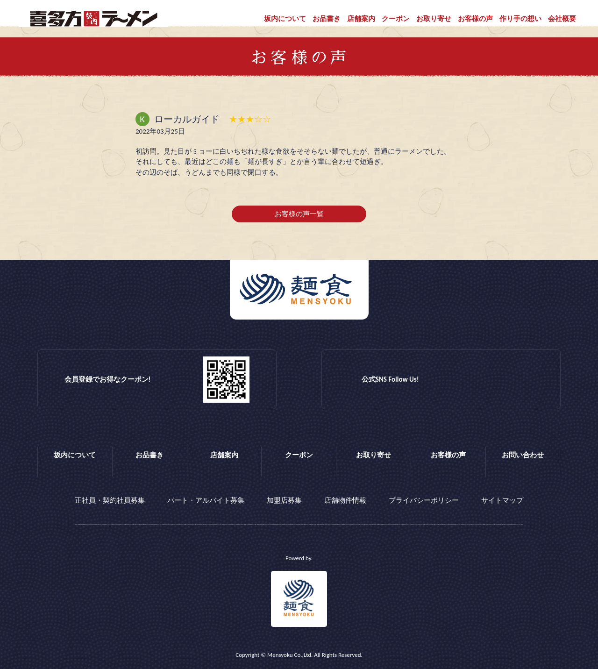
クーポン (396, 18)
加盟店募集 (284, 500)
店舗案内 (361, 18)
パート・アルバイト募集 (205, 500)
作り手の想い (520, 18)
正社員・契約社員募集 (110, 500)
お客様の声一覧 (299, 214)
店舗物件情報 (345, 500)
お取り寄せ (433, 18)
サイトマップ (502, 500)
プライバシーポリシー (424, 500)
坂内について (285, 18)
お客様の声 (475, 18)
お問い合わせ (523, 455)
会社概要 (562, 18)
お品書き (327, 18)
